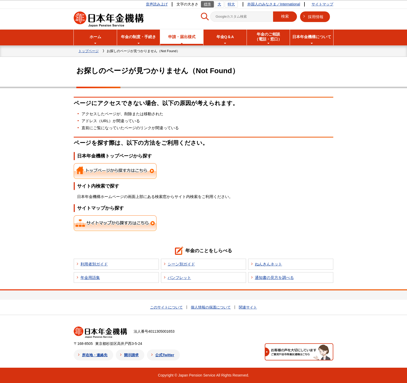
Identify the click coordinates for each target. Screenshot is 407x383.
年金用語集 (90, 277)
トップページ (88, 51)
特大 (231, 4)
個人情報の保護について (211, 307)
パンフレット (179, 277)
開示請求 (131, 355)
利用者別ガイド (94, 264)
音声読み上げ (157, 4)
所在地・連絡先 (94, 355)
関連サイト (248, 307)
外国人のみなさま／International (273, 4)
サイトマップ (322, 4)
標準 (207, 4)
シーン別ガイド (181, 264)
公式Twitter (164, 355)
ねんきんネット (268, 264)
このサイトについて (166, 307)
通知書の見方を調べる (274, 277)
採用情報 (315, 17)
